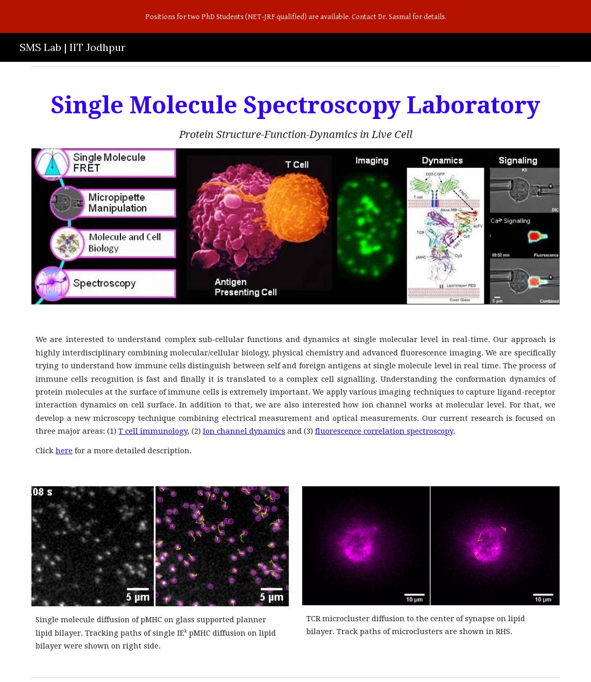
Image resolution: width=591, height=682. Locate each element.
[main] (295, 115)
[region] (295, 16)
